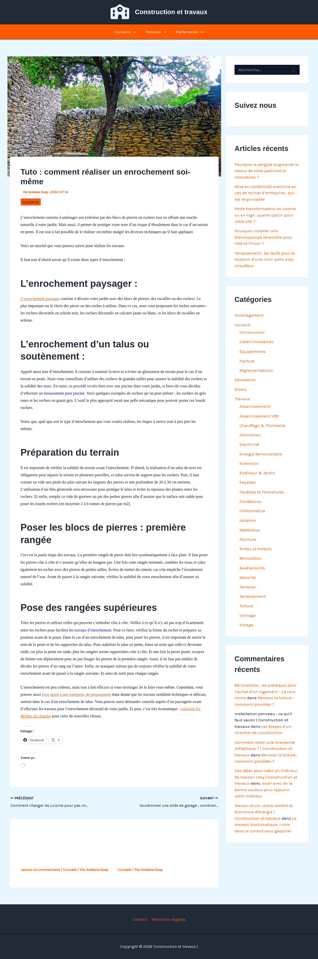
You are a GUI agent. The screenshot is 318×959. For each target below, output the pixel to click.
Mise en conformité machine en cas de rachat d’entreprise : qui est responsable (265, 193)
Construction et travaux (171, 12)
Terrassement (252, 596)
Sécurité (247, 577)
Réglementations (256, 370)
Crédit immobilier (256, 341)
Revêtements (252, 567)
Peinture (247, 539)
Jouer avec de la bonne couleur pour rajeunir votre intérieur (263, 789)
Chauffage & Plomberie (262, 425)
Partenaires (188, 31)
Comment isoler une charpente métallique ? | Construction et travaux (265, 748)
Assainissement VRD (259, 415)
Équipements (252, 351)
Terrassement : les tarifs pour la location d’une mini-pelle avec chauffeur (265, 259)
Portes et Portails (255, 548)
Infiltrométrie (252, 510)
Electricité (249, 444)
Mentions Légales (169, 919)
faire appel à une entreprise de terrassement (76, 694)
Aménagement (249, 315)
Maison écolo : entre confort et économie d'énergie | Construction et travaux (264, 812)
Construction (252, 332)
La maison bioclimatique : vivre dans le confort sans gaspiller (266, 824)
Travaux (156, 31)
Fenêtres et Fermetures (261, 491)
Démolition (250, 434)
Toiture (246, 605)
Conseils (126, 31)
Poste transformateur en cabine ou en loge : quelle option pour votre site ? (265, 215)
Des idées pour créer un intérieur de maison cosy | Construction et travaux (266, 777)
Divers (240, 389)
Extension (249, 463)
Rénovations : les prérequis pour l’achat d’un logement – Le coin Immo (265, 691)
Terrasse (247, 586)
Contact (139, 919)
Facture (246, 360)
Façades (247, 482)
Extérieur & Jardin (257, 472)
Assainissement (254, 406)
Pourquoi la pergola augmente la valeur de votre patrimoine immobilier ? (267, 171)
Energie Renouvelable (260, 453)
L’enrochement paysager (40, 298)
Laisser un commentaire (40, 870)
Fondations (250, 501)
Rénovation (250, 558)
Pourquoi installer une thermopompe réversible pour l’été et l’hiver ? (263, 237)
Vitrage (246, 624)
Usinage (247, 615)
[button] (134, 31)
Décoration (245, 379)
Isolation (247, 520)
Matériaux (249, 529)
